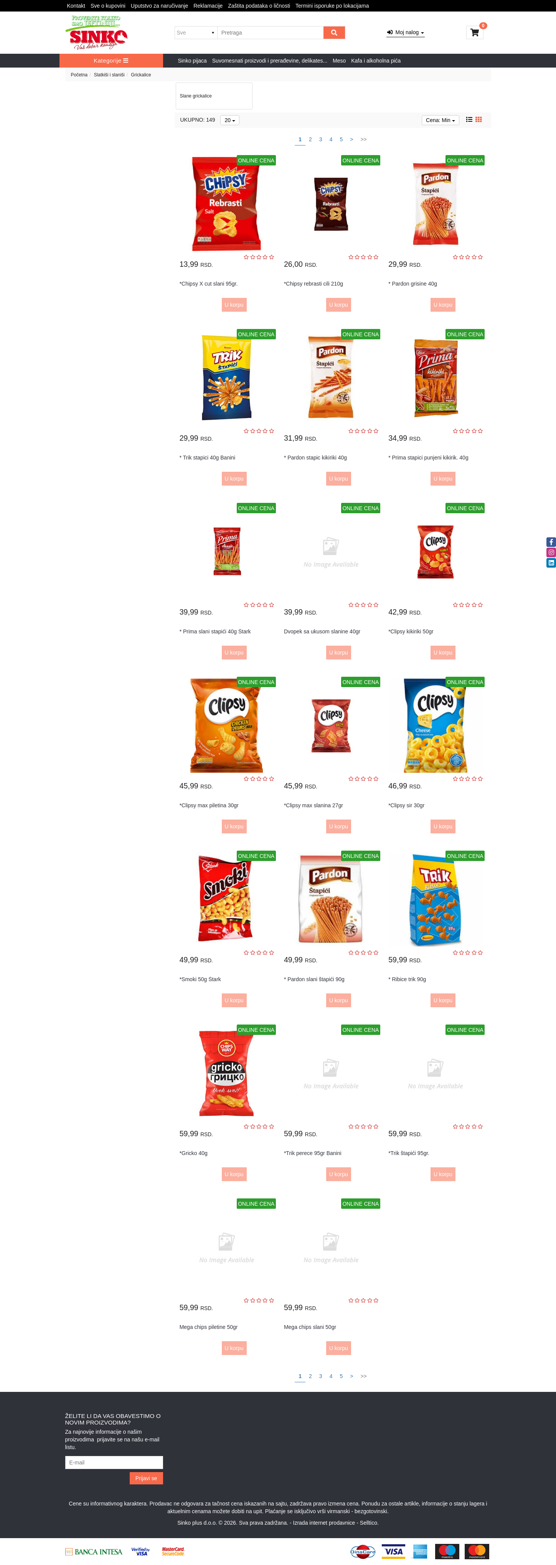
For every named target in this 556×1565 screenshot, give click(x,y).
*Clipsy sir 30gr (406, 805)
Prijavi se (146, 1478)
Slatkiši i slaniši (109, 75)
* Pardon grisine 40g (412, 284)
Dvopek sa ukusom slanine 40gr (322, 631)
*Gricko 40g (194, 1153)
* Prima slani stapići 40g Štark (215, 631)
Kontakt (76, 6)
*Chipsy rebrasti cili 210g (313, 284)
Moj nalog (405, 32)
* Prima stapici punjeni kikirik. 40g (428, 457)
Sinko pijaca (192, 61)
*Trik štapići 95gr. (408, 1153)
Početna (79, 75)
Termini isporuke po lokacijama (332, 6)
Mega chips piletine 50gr (209, 1327)
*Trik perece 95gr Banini (313, 1153)
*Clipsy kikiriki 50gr (410, 631)
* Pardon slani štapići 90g (314, 979)
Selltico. (369, 1523)
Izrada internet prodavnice (324, 1523)
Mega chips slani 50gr (310, 1327)
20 (229, 120)
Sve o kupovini (108, 6)
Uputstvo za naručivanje (159, 6)
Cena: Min (440, 120)
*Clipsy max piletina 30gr (209, 805)
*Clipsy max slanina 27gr (313, 805)
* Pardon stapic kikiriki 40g (315, 457)
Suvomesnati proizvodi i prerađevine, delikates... (269, 61)
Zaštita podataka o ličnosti (259, 6)
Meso (339, 61)
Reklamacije (208, 6)
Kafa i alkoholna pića (376, 61)
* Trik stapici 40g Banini (208, 457)
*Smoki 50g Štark (200, 979)
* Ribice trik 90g (407, 979)
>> (363, 139)
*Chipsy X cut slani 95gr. (209, 284)
